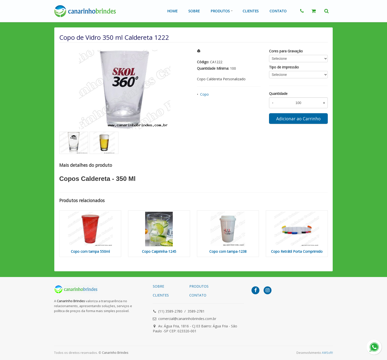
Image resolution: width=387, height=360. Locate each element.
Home (172, 11)
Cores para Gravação (286, 51)
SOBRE (158, 286)
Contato (278, 11)
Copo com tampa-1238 (228, 251)
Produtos (220, 11)
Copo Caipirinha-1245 (159, 251)
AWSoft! (327, 353)
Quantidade (278, 93)
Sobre (194, 11)
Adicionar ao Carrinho (298, 119)
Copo (204, 94)
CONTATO (197, 295)
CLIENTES (161, 295)
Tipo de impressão (284, 67)
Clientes (251, 11)
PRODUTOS (199, 286)
